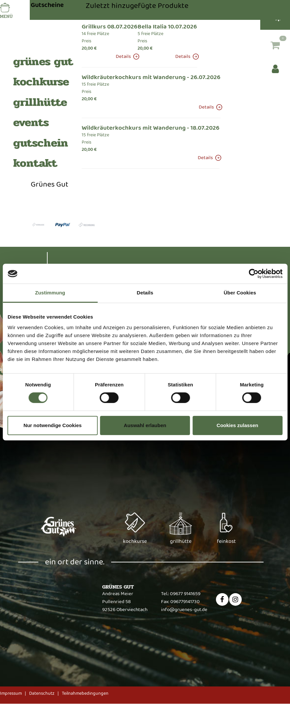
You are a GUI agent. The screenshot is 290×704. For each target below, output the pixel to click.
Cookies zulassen (237, 425)
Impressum (11, 693)
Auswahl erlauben (145, 425)
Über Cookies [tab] (240, 292)
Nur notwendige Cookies (52, 425)
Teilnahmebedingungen (85, 693)
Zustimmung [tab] (50, 292)
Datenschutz (42, 693)
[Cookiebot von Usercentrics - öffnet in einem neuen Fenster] (253, 274)
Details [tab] (145, 292)
